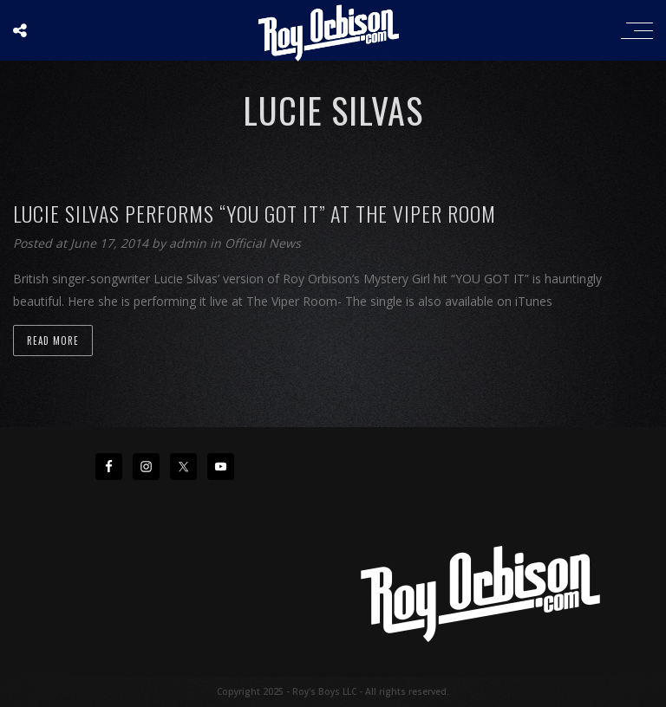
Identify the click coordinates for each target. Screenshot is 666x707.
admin (189, 243)
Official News (263, 243)
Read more (53, 340)
